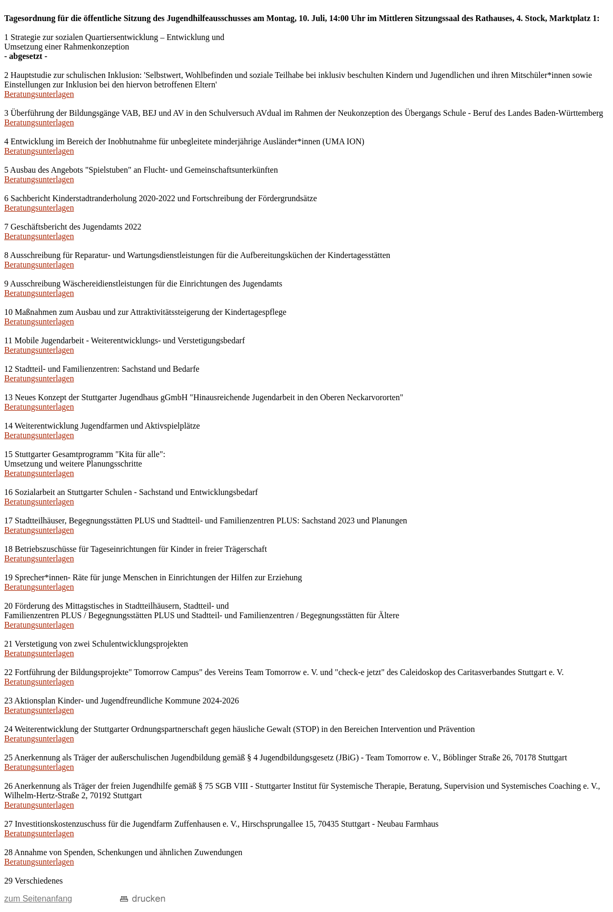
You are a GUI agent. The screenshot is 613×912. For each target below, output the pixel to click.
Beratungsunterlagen (39, 94)
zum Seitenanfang (38, 898)
